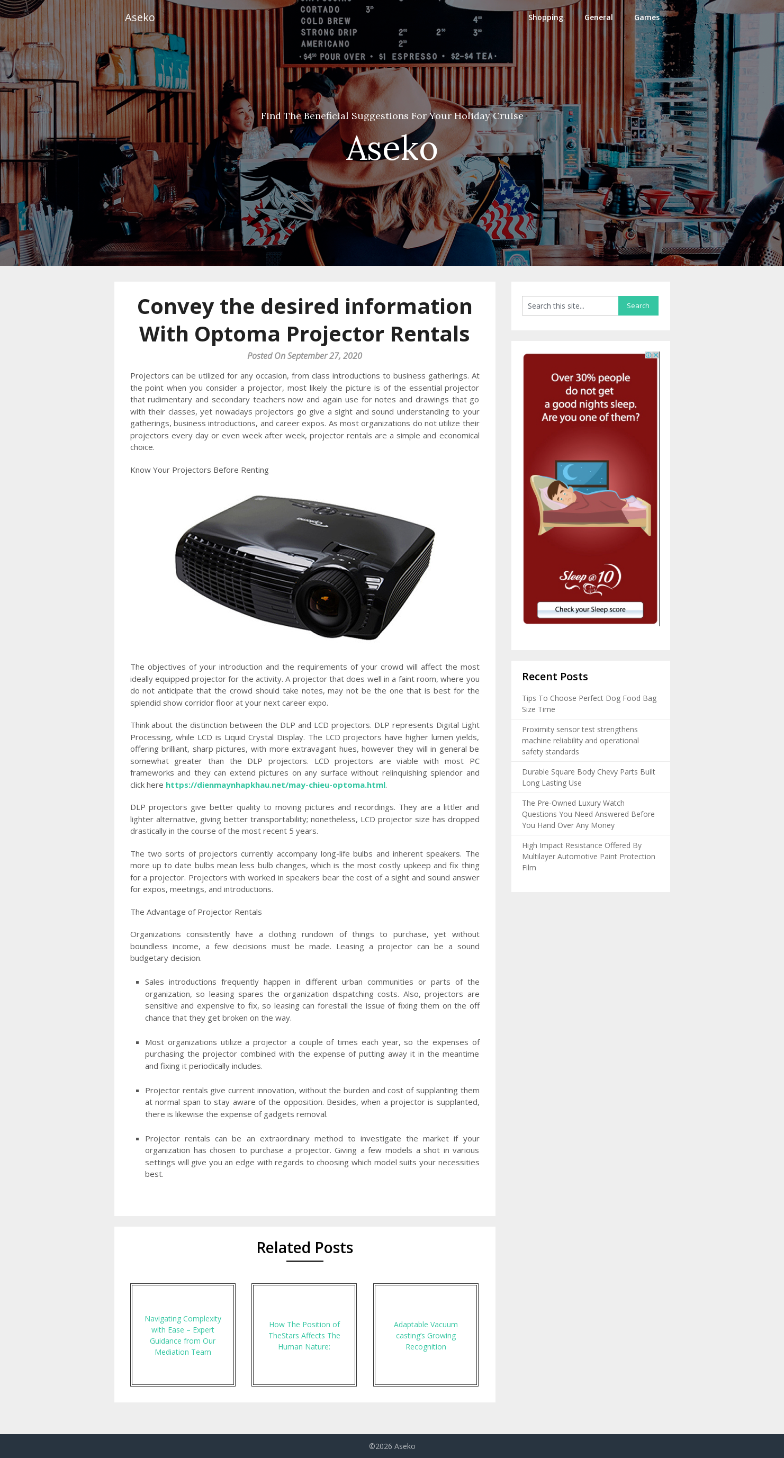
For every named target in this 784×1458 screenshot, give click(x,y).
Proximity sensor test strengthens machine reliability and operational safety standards (580, 740)
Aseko (140, 17)
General (598, 17)
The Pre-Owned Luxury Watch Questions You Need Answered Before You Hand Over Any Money (588, 814)
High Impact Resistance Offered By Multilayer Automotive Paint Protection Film (588, 856)
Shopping (545, 17)
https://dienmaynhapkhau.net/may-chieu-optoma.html (275, 784)
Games (647, 17)
